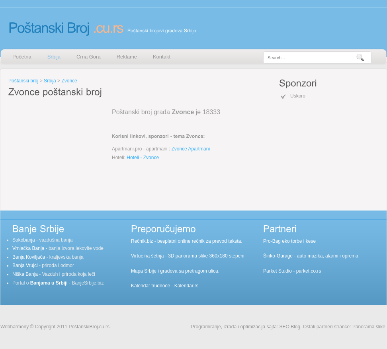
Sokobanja (23, 240)
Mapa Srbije (143, 271)
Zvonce (69, 81)
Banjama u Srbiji (49, 283)
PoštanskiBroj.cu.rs (88, 327)
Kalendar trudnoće (150, 286)
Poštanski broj (23, 81)
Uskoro (297, 96)
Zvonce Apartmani (190, 149)
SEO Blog (290, 327)
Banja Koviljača (28, 257)
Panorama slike (368, 327)
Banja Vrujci (25, 265)
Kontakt (161, 57)
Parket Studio (277, 271)
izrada (229, 327)
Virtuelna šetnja (147, 256)
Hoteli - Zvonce (143, 157)
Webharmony (14, 327)
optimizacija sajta (258, 327)
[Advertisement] (58, 149)
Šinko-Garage (278, 256)
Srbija (54, 57)
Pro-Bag (272, 241)
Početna (21, 57)
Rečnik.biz (142, 241)
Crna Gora (88, 57)
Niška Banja (25, 274)
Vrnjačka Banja (28, 248)
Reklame (127, 57)
